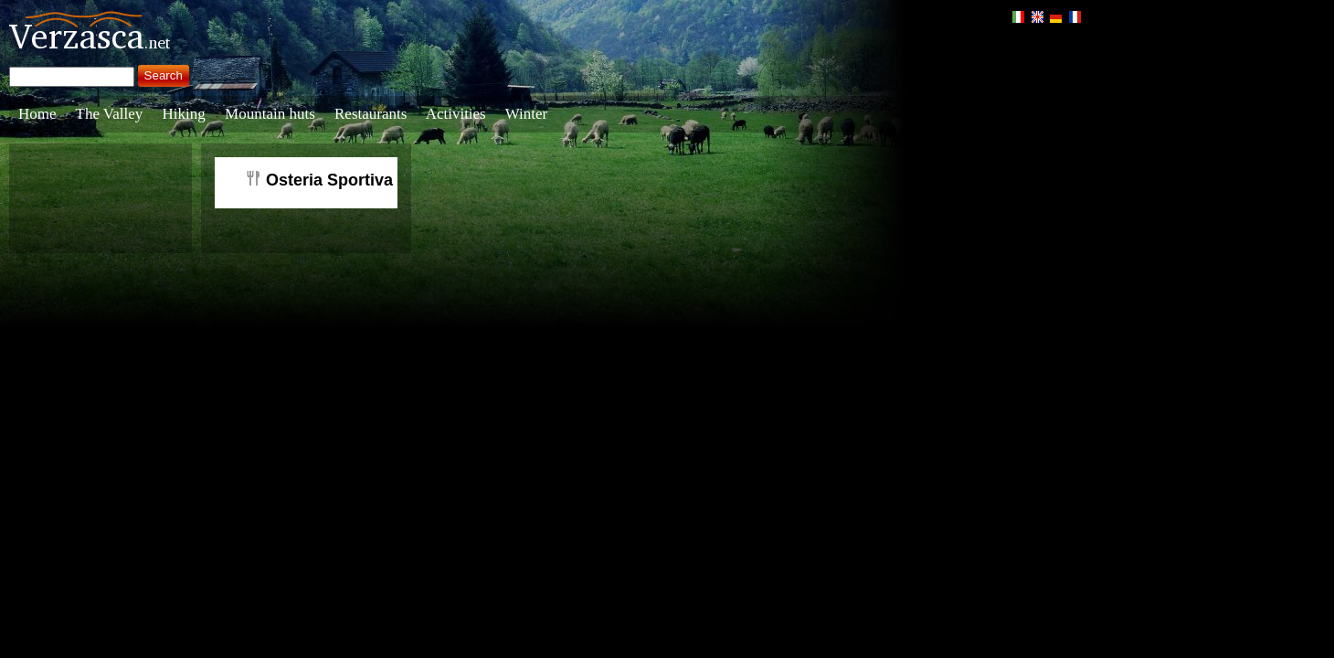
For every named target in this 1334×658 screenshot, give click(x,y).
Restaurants (370, 113)
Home (37, 113)
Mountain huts (270, 113)
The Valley (109, 113)
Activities (456, 113)
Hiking (184, 113)
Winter (526, 113)
